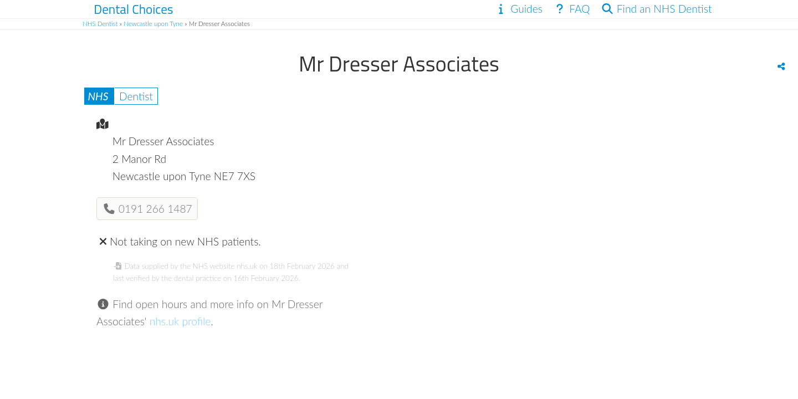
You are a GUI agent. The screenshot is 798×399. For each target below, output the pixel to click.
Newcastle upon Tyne (153, 23)
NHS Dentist (100, 23)
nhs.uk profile (180, 321)
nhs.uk (247, 266)
